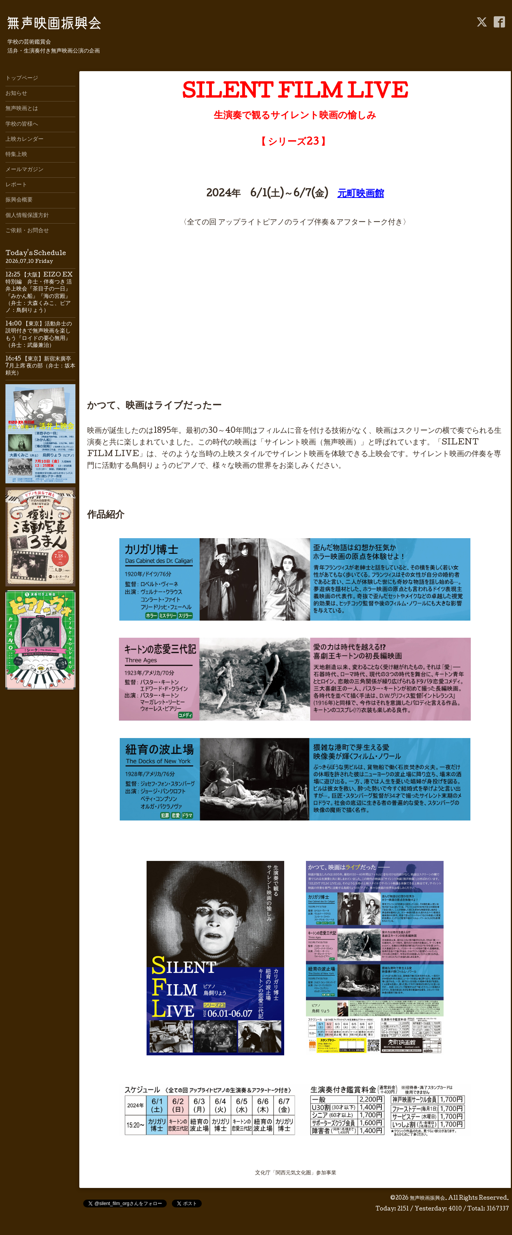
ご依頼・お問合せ (27, 231)
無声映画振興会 (427, 1198)
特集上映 (16, 155)
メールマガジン (24, 170)
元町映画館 (360, 194)
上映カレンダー (24, 139)
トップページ (21, 78)
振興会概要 (19, 200)
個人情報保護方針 (27, 216)
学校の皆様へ (21, 124)
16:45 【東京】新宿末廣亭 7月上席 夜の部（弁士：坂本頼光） (41, 366)
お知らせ (16, 94)
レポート (16, 185)
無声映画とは (21, 109)
